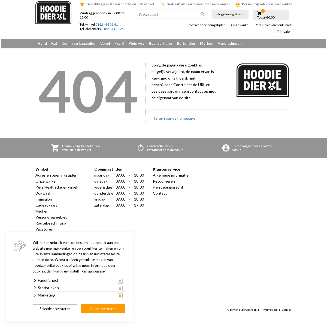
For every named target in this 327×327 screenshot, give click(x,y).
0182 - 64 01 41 (106, 24)
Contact (160, 196)
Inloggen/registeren (230, 14)
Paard (119, 43)
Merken (206, 43)
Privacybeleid (269, 312)
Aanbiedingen (230, 43)
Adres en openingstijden (56, 178)
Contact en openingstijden (206, 25)
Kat (54, 43)
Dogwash (43, 196)
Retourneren (164, 184)
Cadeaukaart (46, 208)
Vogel (105, 43)
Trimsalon (284, 31)
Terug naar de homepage (174, 121)
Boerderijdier (160, 43)
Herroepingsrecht (168, 190)
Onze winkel (240, 25)
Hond (42, 43)
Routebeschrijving (50, 226)
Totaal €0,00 (266, 17)
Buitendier (186, 43)
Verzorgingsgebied (51, 220)
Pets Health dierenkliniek (273, 25)
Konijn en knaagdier (79, 43)
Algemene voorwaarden (242, 312)
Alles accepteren (103, 309)
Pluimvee (136, 43)
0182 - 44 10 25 (112, 29)
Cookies (287, 312)
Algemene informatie (171, 178)
